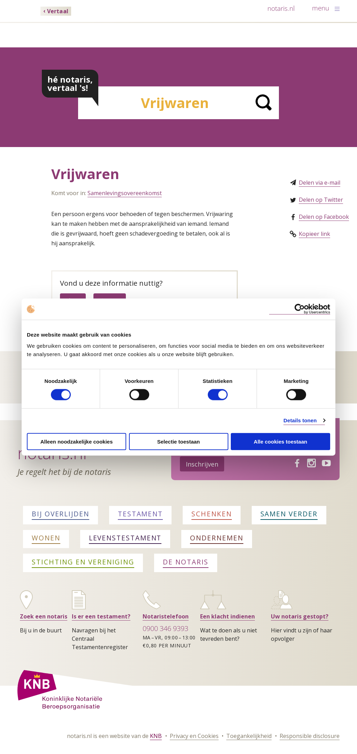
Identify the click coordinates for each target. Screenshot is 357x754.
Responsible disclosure (310, 736)
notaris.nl (281, 8)
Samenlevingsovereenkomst (125, 193)
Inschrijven (202, 464)
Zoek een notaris (43, 616)
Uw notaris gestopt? (299, 616)
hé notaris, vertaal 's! (70, 83)
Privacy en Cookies (194, 736)
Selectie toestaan (178, 441)
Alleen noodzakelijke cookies (76, 441)
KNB (156, 736)
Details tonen (300, 420)
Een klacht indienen (227, 616)
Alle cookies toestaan (280, 441)
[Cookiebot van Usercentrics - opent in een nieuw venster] (299, 309)
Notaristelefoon (166, 616)
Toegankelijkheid (249, 736)
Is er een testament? (101, 616)
